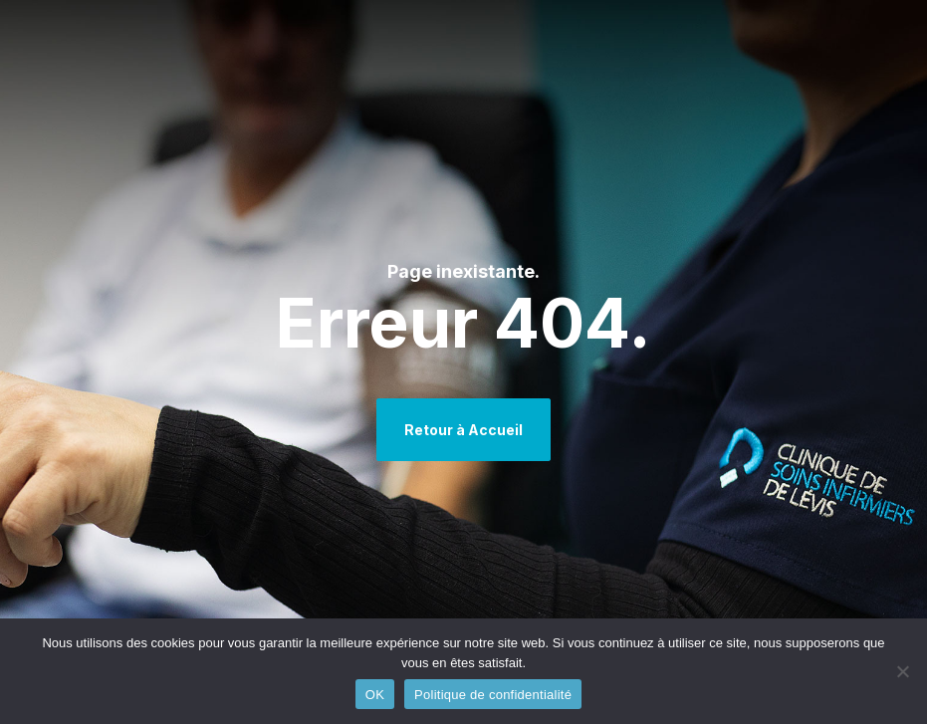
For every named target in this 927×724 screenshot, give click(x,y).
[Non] (902, 671)
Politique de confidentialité (493, 694)
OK (374, 694)
